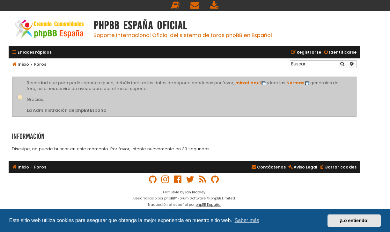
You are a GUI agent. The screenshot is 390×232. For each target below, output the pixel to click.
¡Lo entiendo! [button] (354, 220)
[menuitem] (175, 5)
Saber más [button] (247, 220)
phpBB (169, 198)
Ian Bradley (195, 192)
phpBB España (208, 204)
